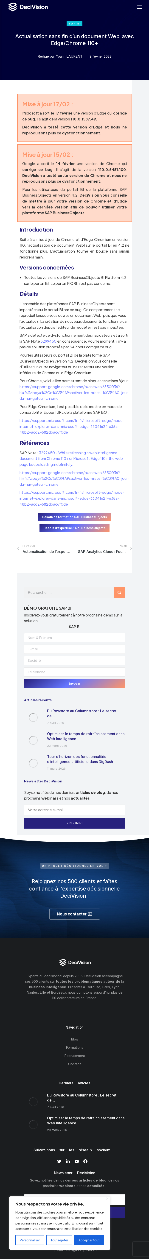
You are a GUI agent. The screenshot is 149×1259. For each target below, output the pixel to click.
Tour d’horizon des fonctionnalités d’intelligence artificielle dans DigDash (80, 759)
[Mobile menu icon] (139, 6)
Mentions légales (69, 1250)
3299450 (48, 341)
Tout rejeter (59, 1240)
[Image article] (33, 717)
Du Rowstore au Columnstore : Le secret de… (81, 713)
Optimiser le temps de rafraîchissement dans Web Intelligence (85, 736)
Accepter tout (89, 1240)
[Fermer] (107, 1199)
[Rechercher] (119, 592)
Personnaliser (30, 1240)
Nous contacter (74, 914)
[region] (59, 1223)
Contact (91, 1250)
